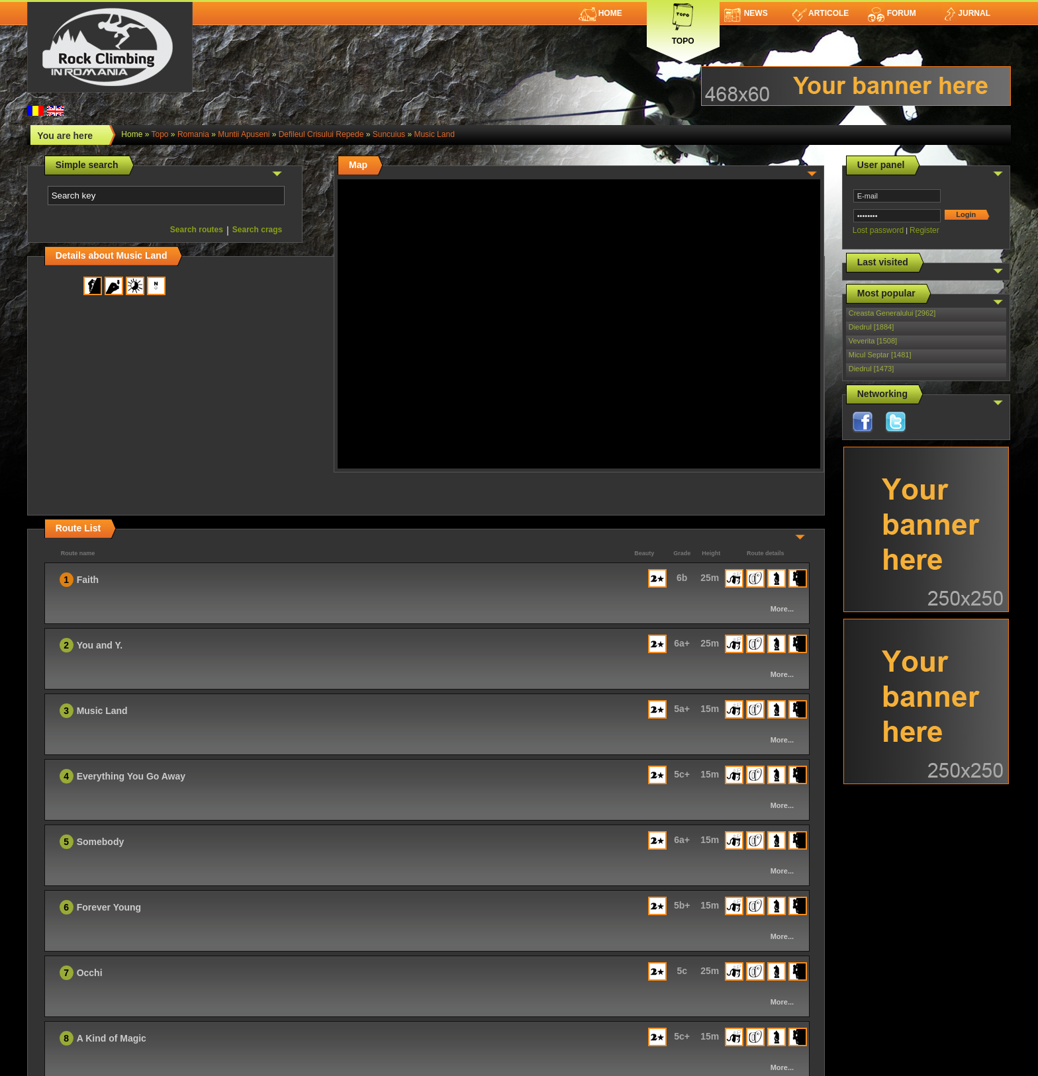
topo (160, 134)
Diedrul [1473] (871, 369)
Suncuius (389, 134)
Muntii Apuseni (243, 134)
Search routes (196, 229)
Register (924, 230)
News (746, 13)
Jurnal (966, 13)
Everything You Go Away (131, 776)
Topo (683, 21)
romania (193, 134)
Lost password (878, 230)
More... (782, 609)
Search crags (257, 229)
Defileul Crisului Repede (321, 134)
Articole (820, 13)
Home (600, 13)
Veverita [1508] (873, 341)
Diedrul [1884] (871, 327)
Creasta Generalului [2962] (892, 313)
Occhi (90, 972)
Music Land (434, 134)
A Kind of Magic (111, 1038)
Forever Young (109, 907)
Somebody (100, 841)
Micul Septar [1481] (880, 355)
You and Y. (100, 645)
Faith (88, 579)
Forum (891, 13)
